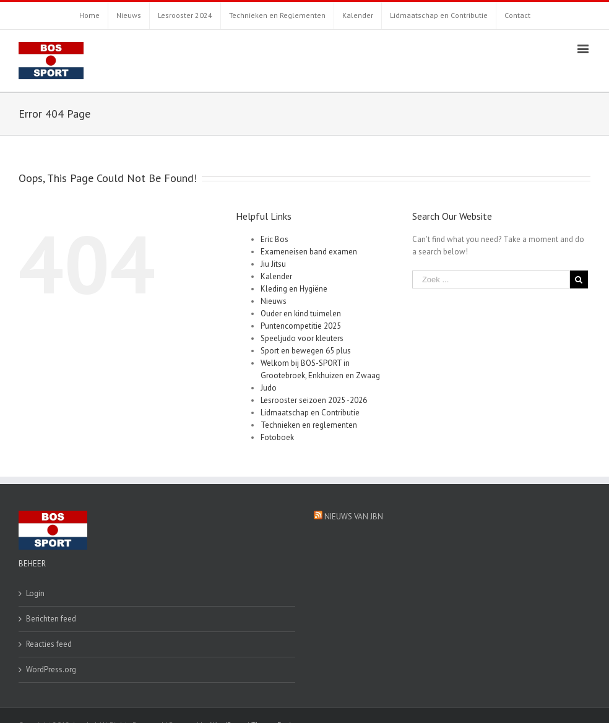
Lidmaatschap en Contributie (310, 412)
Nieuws (274, 301)
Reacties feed (49, 644)
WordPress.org (51, 669)
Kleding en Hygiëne (294, 289)
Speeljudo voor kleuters (302, 338)
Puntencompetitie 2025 (301, 326)
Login (35, 593)
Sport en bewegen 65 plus (306, 350)
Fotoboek (277, 437)
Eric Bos (274, 239)
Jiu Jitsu (273, 264)
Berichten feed (51, 618)
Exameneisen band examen (309, 251)
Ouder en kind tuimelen (301, 313)
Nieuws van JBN (353, 516)
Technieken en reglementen (309, 425)
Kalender (276, 276)
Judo (269, 388)
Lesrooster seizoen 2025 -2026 (314, 400)
